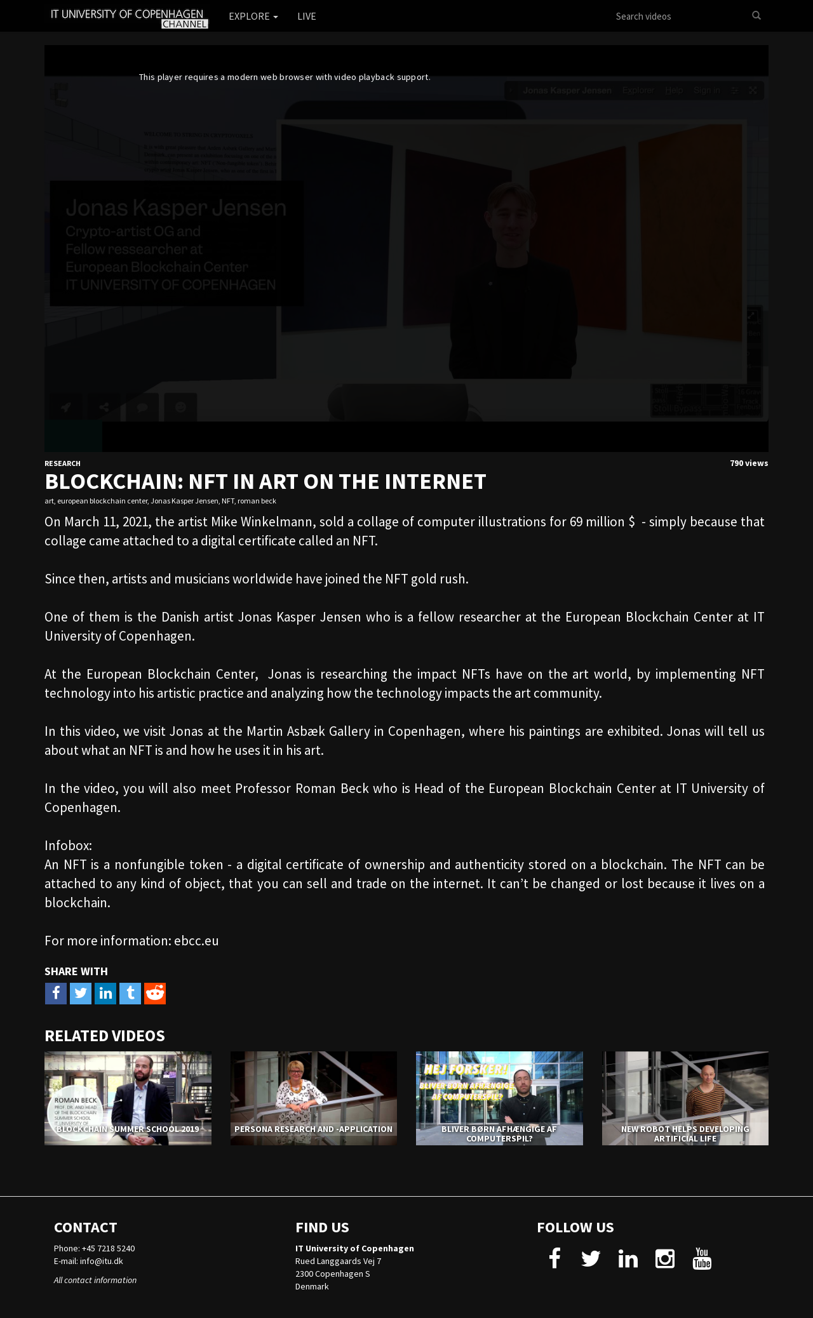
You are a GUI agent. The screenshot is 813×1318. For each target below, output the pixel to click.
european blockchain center (102, 500)
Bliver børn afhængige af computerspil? (499, 1133)
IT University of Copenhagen (354, 1248)
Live (306, 16)
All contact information (95, 1280)
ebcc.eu (196, 940)
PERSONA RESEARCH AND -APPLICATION (313, 1129)
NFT (228, 500)
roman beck (257, 500)
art (49, 500)
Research (62, 463)
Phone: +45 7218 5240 (94, 1248)
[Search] (756, 16)
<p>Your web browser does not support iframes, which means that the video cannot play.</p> (406, 248)
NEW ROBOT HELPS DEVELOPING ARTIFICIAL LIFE (685, 1133)
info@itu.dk (101, 1261)
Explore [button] (253, 16)
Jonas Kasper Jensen (184, 500)
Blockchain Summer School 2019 (128, 1129)
